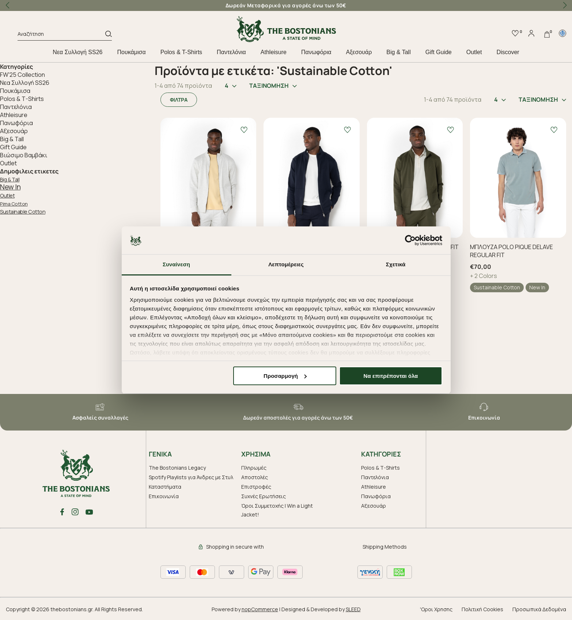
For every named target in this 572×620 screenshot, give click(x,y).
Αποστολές (254, 477)
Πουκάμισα (131, 52)
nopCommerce (260, 609)
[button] (564, 5)
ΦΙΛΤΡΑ (178, 99)
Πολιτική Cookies (482, 609)
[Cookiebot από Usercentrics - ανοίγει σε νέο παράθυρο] (410, 240)
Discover (507, 52)
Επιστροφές (256, 486)
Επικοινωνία (164, 496)
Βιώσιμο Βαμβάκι (23, 155)
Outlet (474, 52)
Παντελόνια (231, 52)
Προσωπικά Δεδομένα (539, 609)
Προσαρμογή (285, 376)
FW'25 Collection (22, 75)
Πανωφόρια (316, 52)
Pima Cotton (14, 203)
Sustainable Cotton (22, 211)
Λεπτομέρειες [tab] (286, 264)
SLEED (353, 609)
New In (10, 187)
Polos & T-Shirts (181, 52)
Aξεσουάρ (359, 52)
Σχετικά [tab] (395, 264)
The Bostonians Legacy (177, 467)
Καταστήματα (165, 486)
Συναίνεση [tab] (176, 264)
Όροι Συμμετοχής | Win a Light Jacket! (277, 510)
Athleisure (274, 52)
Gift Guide (438, 52)
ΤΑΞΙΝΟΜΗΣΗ (273, 86)
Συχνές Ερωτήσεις (263, 496)
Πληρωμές (253, 467)
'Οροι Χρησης (436, 609)
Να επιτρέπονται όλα (391, 376)
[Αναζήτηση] (61, 35)
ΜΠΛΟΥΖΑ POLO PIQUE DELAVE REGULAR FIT (511, 251)
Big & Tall (398, 52)
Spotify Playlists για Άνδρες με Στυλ (191, 477)
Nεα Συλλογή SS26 (77, 52)
